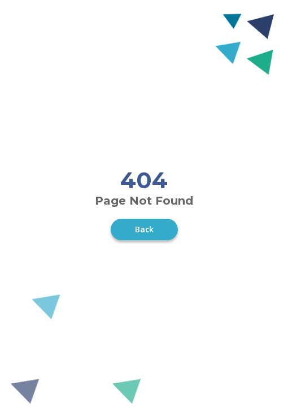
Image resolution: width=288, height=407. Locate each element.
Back (144, 229)
